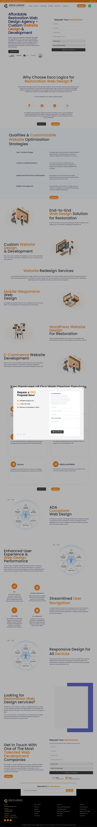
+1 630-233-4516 (25, 404)
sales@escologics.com (27, 401)
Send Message (57, 432)
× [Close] (82, 388)
